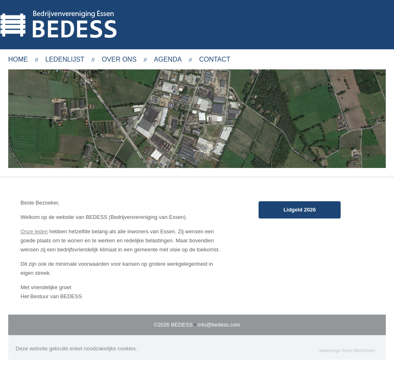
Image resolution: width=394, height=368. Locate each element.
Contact (214, 59)
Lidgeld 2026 (300, 210)
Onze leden (34, 231)
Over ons (119, 59)
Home (18, 59)
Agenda (168, 59)
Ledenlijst (64, 59)
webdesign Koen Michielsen (347, 350)
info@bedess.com (218, 325)
